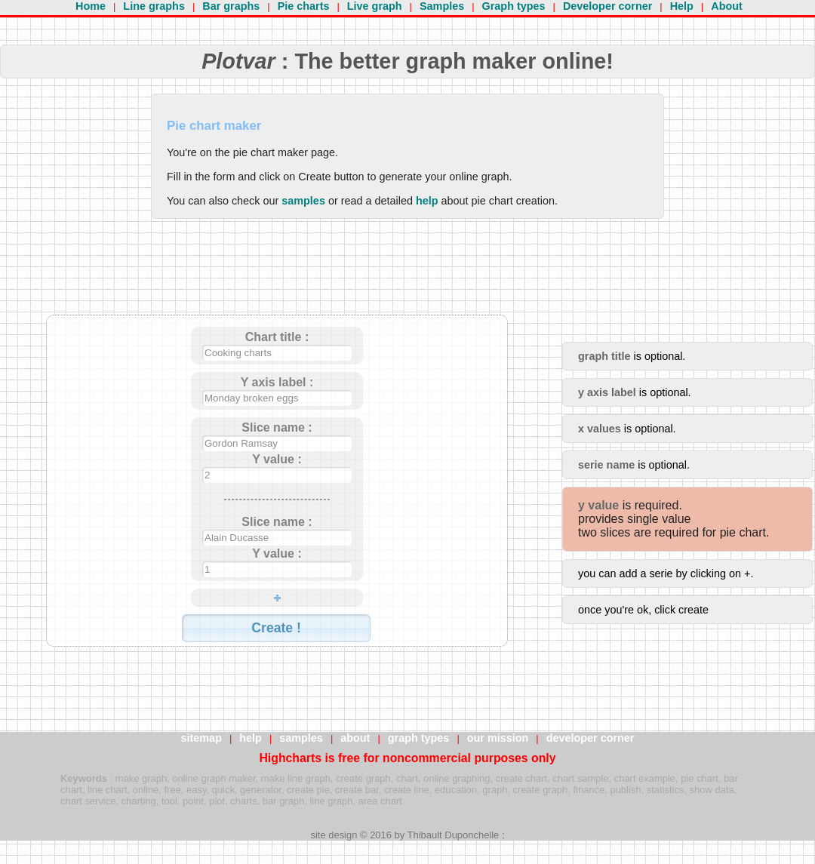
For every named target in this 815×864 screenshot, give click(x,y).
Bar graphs (231, 6)
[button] (276, 628)
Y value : (277, 459)
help (427, 201)
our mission (498, 738)
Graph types (514, 6)
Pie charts (304, 6)
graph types (419, 738)
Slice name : (276, 427)
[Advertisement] (277, 278)
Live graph (374, 6)
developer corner (590, 738)
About (727, 6)
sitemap (201, 738)
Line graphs (154, 6)
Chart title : (277, 337)
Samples (442, 6)
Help (682, 6)
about (355, 738)
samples (303, 201)
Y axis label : (277, 382)
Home (90, 6)
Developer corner (607, 6)
